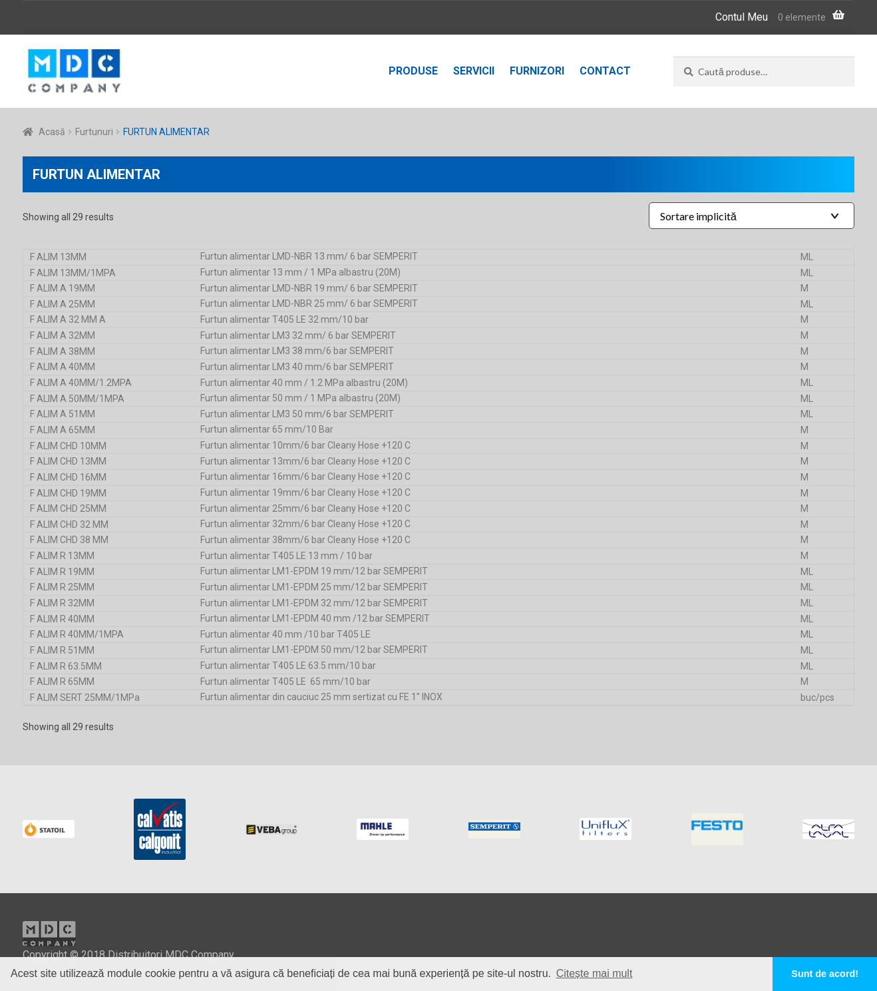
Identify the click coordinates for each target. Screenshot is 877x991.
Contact (605, 71)
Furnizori (537, 71)
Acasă (52, 131)
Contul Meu (741, 17)
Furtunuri (94, 131)
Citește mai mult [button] (594, 973)
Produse (413, 71)
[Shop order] (751, 215)
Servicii (473, 71)
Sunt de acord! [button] (824, 973)
